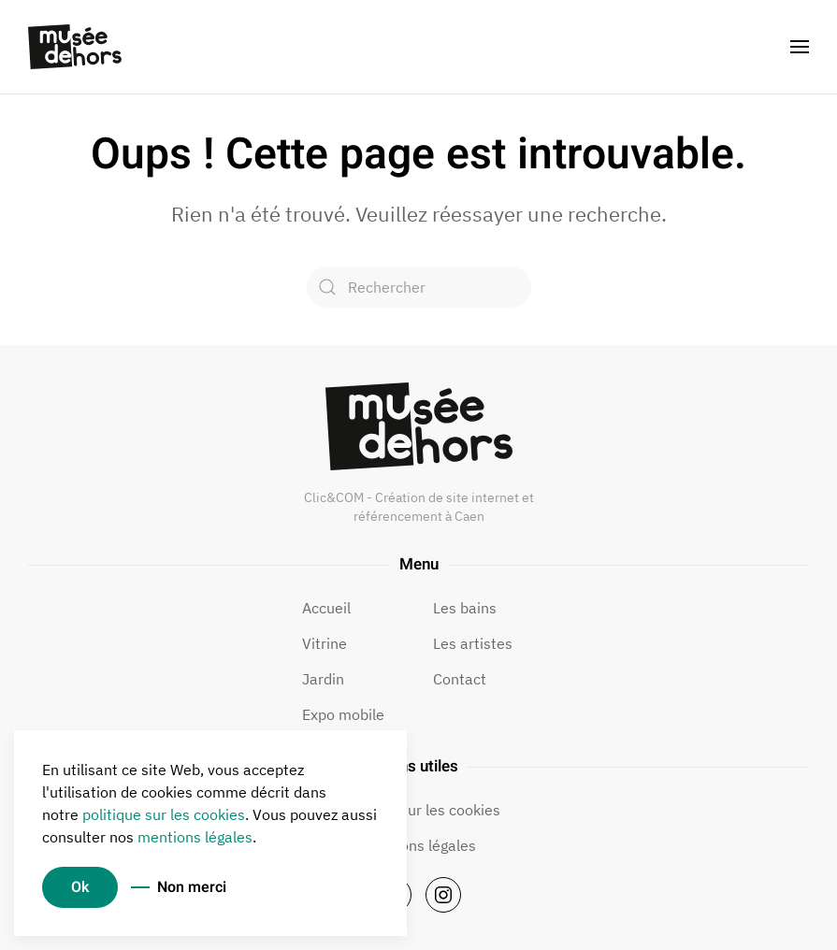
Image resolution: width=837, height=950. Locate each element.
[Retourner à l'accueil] (75, 47)
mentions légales (195, 837)
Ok (80, 887)
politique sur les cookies (163, 814)
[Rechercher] (419, 287)
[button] (799, 47)
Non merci (191, 887)
